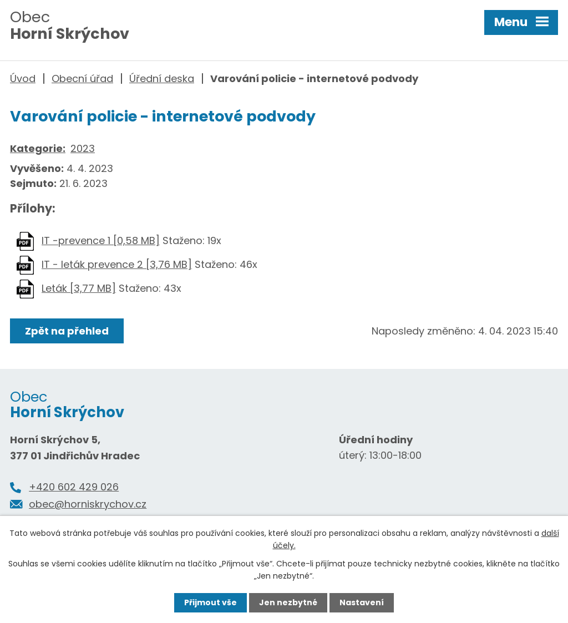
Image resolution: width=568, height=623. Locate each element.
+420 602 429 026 (74, 487)
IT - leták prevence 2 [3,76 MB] (117, 264)
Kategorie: (37, 148)
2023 (82, 148)
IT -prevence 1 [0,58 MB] (101, 240)
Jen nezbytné (288, 602)
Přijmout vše (210, 602)
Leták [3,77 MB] (79, 288)
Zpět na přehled (67, 331)
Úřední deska (161, 78)
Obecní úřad (82, 78)
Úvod (23, 78)
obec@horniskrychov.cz (87, 504)
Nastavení (361, 602)
